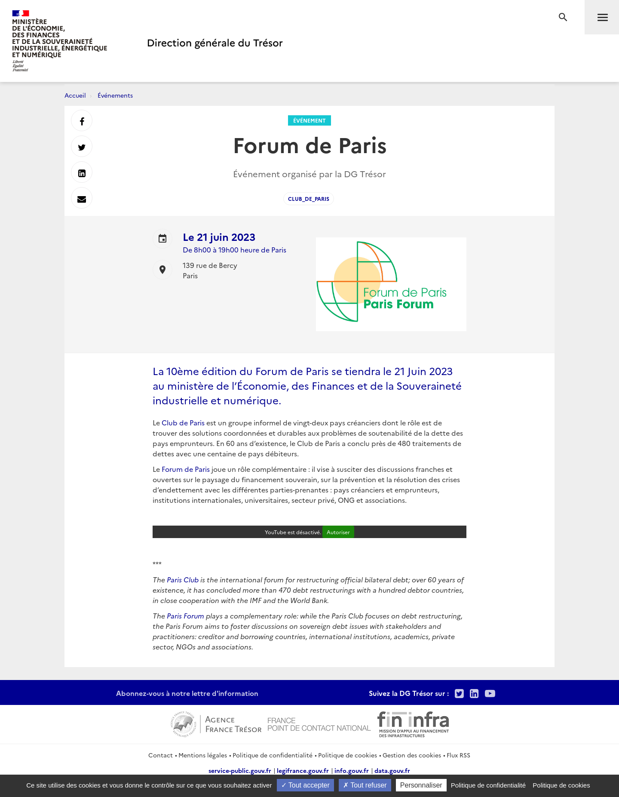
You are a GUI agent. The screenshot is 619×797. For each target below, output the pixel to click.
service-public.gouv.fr (239, 770)
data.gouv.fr (392, 770)
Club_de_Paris (308, 198)
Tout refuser (365, 785)
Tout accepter (305, 785)
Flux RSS (458, 755)
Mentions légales (202, 755)
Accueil (75, 95)
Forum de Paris (186, 469)
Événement (309, 120)
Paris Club (183, 579)
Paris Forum (185, 615)
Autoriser (338, 531)
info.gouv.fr (351, 770)
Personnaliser (421, 785)
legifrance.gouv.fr (303, 770)
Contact (160, 755)
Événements (115, 95)
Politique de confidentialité (273, 755)
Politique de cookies (347, 755)
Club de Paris (182, 422)
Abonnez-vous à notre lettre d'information (187, 692)
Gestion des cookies (412, 755)
